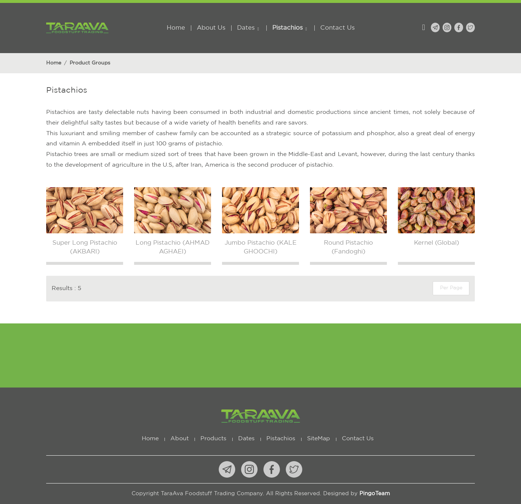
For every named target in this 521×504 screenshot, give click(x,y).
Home (176, 28)
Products (213, 438)
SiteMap (318, 438)
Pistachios (287, 28)
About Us (211, 28)
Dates (246, 28)
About (179, 438)
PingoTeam (374, 493)
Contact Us (337, 28)
